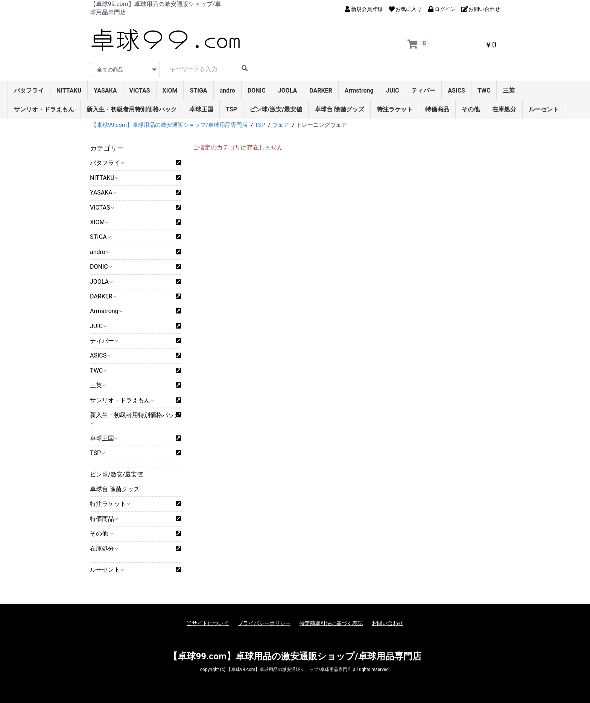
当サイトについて (208, 623)
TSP (231, 109)
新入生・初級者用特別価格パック (132, 109)
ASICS (456, 90)
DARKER (320, 90)
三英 (509, 90)
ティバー (423, 90)
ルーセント (544, 109)
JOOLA (287, 90)
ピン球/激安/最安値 (275, 109)
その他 (471, 109)
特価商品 (437, 109)
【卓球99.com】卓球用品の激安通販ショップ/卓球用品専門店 (295, 656)
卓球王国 (201, 109)
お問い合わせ (387, 623)
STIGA (198, 90)
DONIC (257, 90)
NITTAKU (68, 90)
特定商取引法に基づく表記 (331, 623)
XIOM (170, 90)
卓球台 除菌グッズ (339, 109)
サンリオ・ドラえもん (44, 109)
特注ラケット (395, 109)
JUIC (392, 90)
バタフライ (29, 90)
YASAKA (105, 90)
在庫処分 (504, 109)
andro (227, 90)
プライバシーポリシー (264, 623)
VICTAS (139, 90)
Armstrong (359, 90)
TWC (484, 90)
